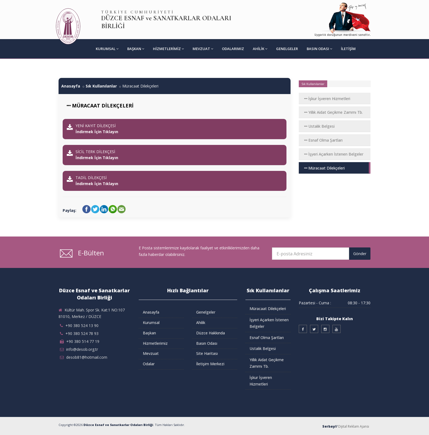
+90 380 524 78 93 (81, 333)
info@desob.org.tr (82, 349)
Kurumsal (107, 48)
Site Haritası (207, 353)
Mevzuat (203, 48)
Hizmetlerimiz (168, 48)
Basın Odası (319, 48)
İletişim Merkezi (210, 363)
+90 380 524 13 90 (81, 325)
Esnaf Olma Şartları (323, 140)
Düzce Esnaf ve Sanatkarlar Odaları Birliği (118, 425)
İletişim (348, 48)
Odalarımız (233, 48)
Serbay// (329, 426)
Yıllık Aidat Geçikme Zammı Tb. (333, 112)
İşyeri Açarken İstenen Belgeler (333, 154)
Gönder (359, 253)
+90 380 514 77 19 (82, 341)
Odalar (149, 363)
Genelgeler (287, 48)
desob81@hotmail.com (86, 357)
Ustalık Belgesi (319, 126)
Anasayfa (70, 86)
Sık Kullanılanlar (101, 86)
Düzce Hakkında (210, 332)
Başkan (135, 48)
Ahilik (260, 48)
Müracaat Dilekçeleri (324, 168)
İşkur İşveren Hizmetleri (327, 98)
